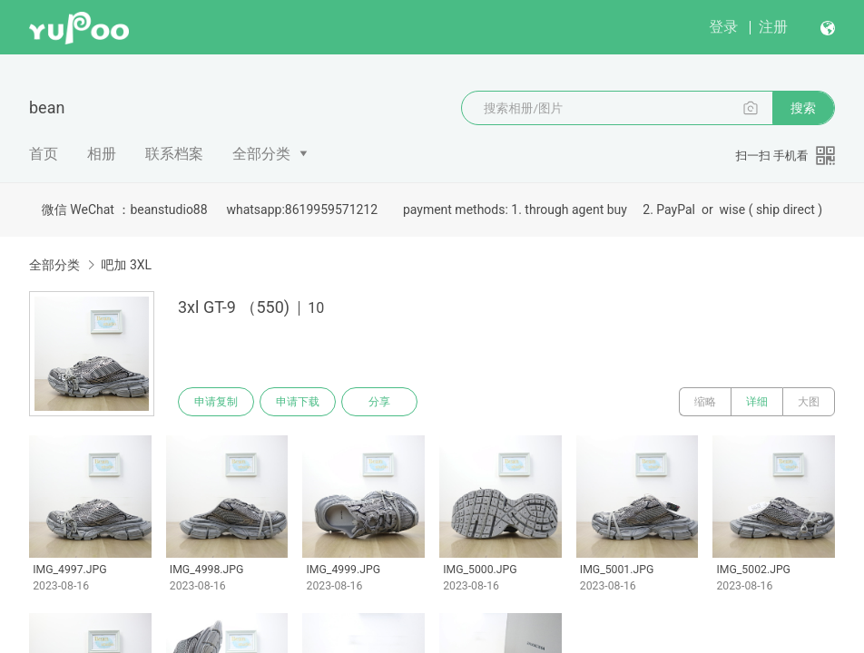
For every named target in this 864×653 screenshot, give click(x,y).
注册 (773, 26)
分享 (379, 401)
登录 (723, 26)
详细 (757, 401)
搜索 (803, 108)
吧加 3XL (126, 265)
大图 (809, 401)
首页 (43, 153)
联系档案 (174, 153)
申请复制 (216, 401)
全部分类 (261, 153)
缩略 (705, 401)
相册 (101, 153)
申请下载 (297, 401)
